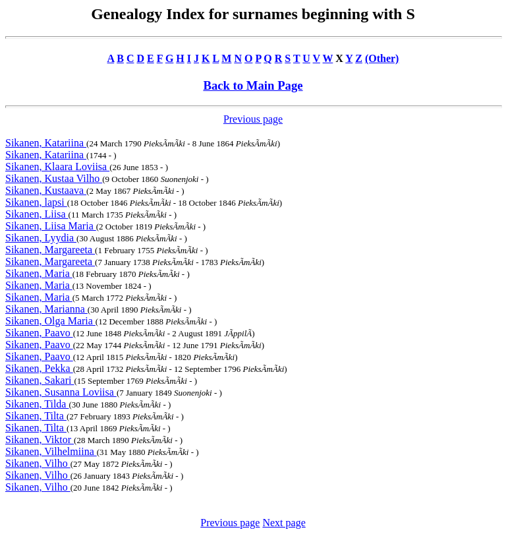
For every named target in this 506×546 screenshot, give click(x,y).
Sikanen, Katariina (45, 142)
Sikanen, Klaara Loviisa (57, 166)
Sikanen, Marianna (46, 309)
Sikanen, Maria (38, 273)
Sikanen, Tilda (37, 404)
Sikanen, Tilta (36, 415)
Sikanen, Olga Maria (50, 320)
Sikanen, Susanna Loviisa (61, 392)
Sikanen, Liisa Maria (50, 225)
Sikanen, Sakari (39, 380)
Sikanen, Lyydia (40, 237)
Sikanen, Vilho (37, 463)
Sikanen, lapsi (36, 202)
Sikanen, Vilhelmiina (51, 451)
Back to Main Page (252, 85)
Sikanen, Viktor (39, 439)
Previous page (253, 119)
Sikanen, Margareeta (50, 249)
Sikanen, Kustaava (45, 190)
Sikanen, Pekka (39, 368)
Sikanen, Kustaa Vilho (53, 178)
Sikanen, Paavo (39, 332)
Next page (283, 522)
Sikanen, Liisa (37, 214)
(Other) (382, 58)
